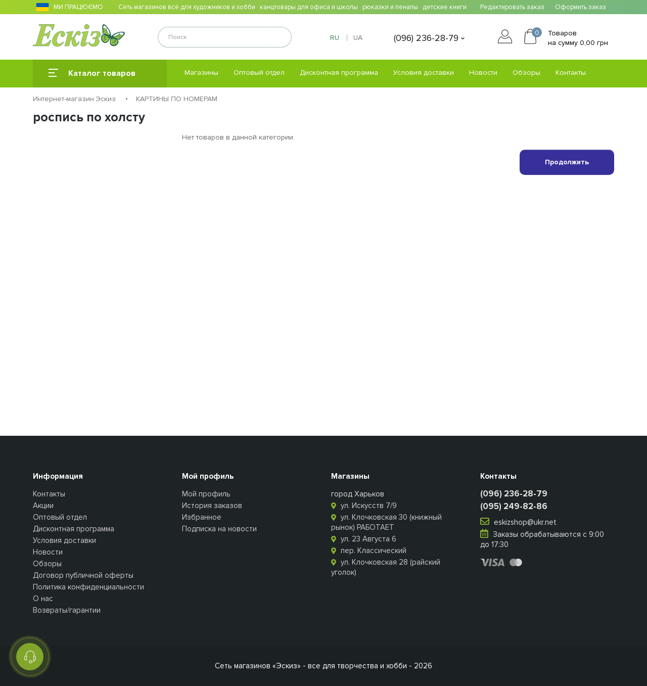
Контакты (571, 72)
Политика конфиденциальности (88, 586)
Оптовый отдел (259, 72)
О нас (43, 598)
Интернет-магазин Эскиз (74, 99)
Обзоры (526, 72)
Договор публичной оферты (83, 575)
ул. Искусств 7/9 (364, 505)
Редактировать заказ (512, 7)
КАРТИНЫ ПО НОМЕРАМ (176, 99)
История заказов (212, 505)
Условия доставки (423, 72)
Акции (43, 505)
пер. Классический (368, 550)
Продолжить (567, 162)
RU (334, 37)
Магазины (201, 72)
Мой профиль (206, 493)
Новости (483, 72)
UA (357, 37)
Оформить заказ (580, 7)
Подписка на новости (219, 528)
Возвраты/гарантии (67, 610)
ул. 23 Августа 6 (363, 538)
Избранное (201, 517)
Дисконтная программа (339, 72)
